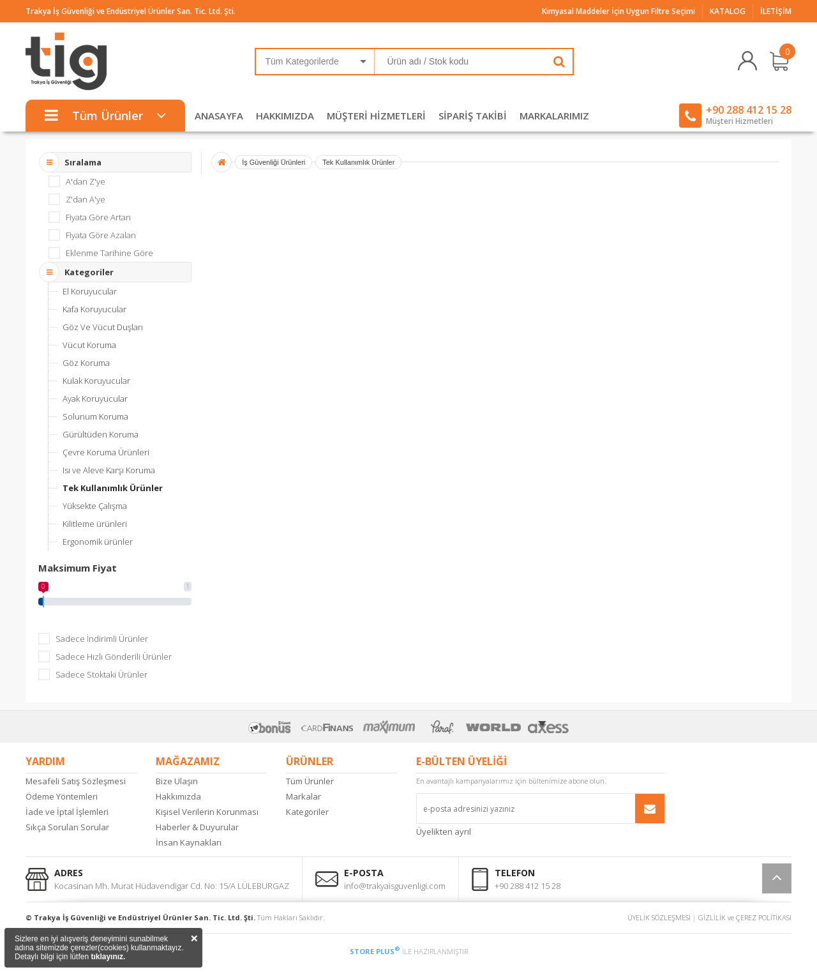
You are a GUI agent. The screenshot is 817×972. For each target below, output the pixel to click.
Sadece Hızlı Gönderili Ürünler (114, 656)
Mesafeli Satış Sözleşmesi (76, 781)
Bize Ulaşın (177, 781)
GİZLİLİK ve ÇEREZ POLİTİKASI (744, 917)
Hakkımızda (178, 796)
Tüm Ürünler (310, 781)
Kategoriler (307, 811)
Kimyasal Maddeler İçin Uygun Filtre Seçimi (618, 11)
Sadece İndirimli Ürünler (102, 638)
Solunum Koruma (95, 416)
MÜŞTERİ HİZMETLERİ (376, 115)
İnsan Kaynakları (188, 842)
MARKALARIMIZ (554, 115)
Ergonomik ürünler (98, 541)
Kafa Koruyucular (94, 309)
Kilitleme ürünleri (95, 523)
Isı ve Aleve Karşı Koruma (109, 470)
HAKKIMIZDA (285, 115)
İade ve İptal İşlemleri (67, 811)
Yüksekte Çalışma (95, 506)
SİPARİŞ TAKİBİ (472, 115)
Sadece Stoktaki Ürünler (101, 674)
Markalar (303, 796)
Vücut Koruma (89, 345)
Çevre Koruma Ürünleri (106, 452)
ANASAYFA (219, 115)
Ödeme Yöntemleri (62, 796)
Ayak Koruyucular (95, 398)
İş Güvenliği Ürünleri (273, 162)
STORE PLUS (375, 951)
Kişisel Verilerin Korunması (207, 811)
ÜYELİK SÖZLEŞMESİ (659, 917)
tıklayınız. (108, 956)
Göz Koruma (86, 362)
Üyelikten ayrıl (443, 831)
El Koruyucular (90, 291)
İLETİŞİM (775, 11)
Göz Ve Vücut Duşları (103, 327)
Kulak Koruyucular (96, 380)
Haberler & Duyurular (197, 827)
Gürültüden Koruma (101, 434)
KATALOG (728, 11)
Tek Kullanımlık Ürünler (113, 488)
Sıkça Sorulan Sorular (67, 827)
